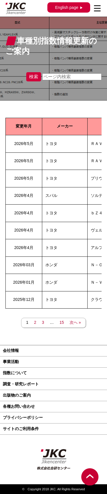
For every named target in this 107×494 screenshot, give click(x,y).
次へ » (75, 322)
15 (61, 322)
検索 (33, 76)
